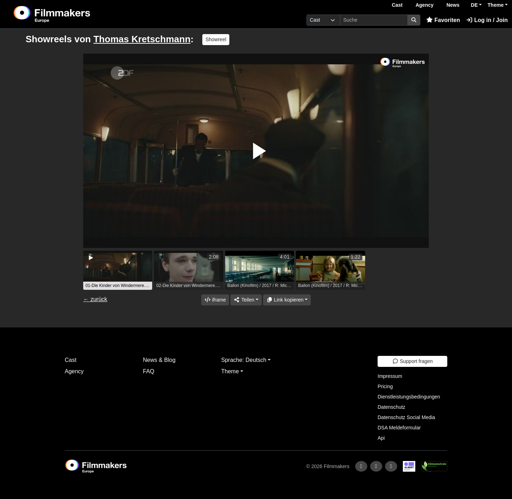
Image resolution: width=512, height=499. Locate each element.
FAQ (148, 371)
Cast (397, 5)
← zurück (95, 299)
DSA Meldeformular (399, 427)
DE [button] (474, 5)
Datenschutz (391, 407)
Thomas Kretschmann (142, 39)
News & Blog (159, 360)
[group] (117, 270)
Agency (425, 5)
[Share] (246, 299)
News (453, 5)
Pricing (385, 386)
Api (381, 438)
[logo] (69, 14)
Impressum (390, 376)
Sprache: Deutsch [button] (243, 360)
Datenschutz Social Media (406, 417)
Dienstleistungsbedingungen (409, 397)
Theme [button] (495, 5)
